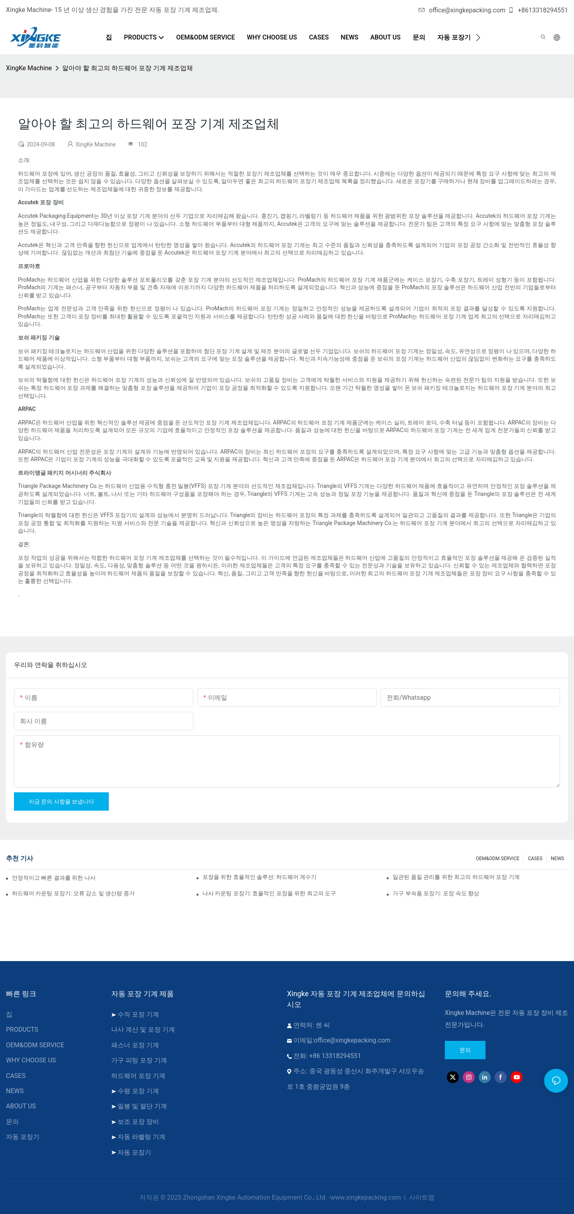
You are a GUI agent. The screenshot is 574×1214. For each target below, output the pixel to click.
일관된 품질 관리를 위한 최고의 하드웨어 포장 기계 (456, 877)
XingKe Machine (29, 68)
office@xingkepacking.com (462, 10)
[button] (478, 37)
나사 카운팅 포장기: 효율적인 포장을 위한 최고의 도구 (269, 893)
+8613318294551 (538, 10)
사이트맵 (420, 1197)
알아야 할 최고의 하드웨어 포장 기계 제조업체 (127, 68)
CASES (535, 858)
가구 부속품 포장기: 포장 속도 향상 (436, 893)
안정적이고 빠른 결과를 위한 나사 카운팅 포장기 (54, 877)
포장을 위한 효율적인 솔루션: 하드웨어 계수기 (259, 877)
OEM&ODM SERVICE (497, 858)
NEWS (557, 858)
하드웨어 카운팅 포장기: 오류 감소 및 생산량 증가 (73, 893)
